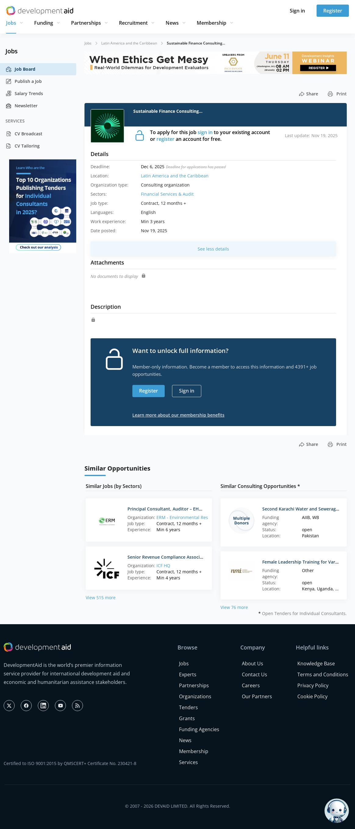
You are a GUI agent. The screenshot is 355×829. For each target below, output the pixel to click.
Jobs (11, 23)
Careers (251, 685)
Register (332, 10)
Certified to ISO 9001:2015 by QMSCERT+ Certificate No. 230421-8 (70, 763)
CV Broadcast (23, 134)
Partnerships (86, 23)
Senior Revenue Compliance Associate (166, 557)
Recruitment (133, 23)
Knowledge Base (316, 663)
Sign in (297, 10)
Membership (211, 23)
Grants (187, 718)
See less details (213, 249)
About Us (252, 663)
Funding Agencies (199, 729)
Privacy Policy (312, 685)
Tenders (188, 707)
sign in (205, 132)
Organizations (195, 696)
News (172, 23)
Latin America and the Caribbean (129, 43)
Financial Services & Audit (167, 194)
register (165, 139)
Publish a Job (23, 81)
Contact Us (254, 674)
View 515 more (101, 597)
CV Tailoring (22, 146)
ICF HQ (163, 565)
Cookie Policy (312, 696)
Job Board (20, 69)
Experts (187, 674)
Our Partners (257, 696)
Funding (43, 23)
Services (188, 762)
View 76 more (234, 607)
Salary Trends (24, 94)
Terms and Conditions (322, 674)
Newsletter (21, 106)
